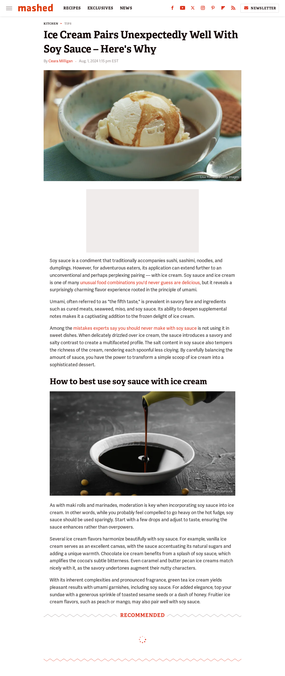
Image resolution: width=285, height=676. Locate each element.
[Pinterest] (213, 9)
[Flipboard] (223, 9)
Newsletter (259, 8)
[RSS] (233, 9)
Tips (68, 23)
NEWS (126, 8)
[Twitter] (193, 9)
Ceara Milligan (60, 61)
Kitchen (51, 23)
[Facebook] (172, 9)
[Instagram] (203, 9)
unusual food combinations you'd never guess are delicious (140, 282)
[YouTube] (183, 9)
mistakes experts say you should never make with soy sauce (135, 328)
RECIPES (72, 8)
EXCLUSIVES (100, 8)
